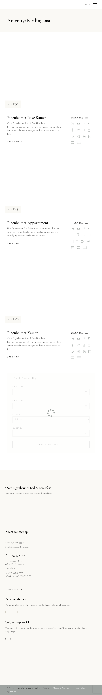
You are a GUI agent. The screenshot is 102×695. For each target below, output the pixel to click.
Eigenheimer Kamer (22, 332)
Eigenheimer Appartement (27, 222)
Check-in (18, 387)
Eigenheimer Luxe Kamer (26, 117)
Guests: (17, 428)
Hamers (12, 692)
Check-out (19, 401)
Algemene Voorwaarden (62, 688)
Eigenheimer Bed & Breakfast (29, 688)
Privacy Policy (79, 688)
